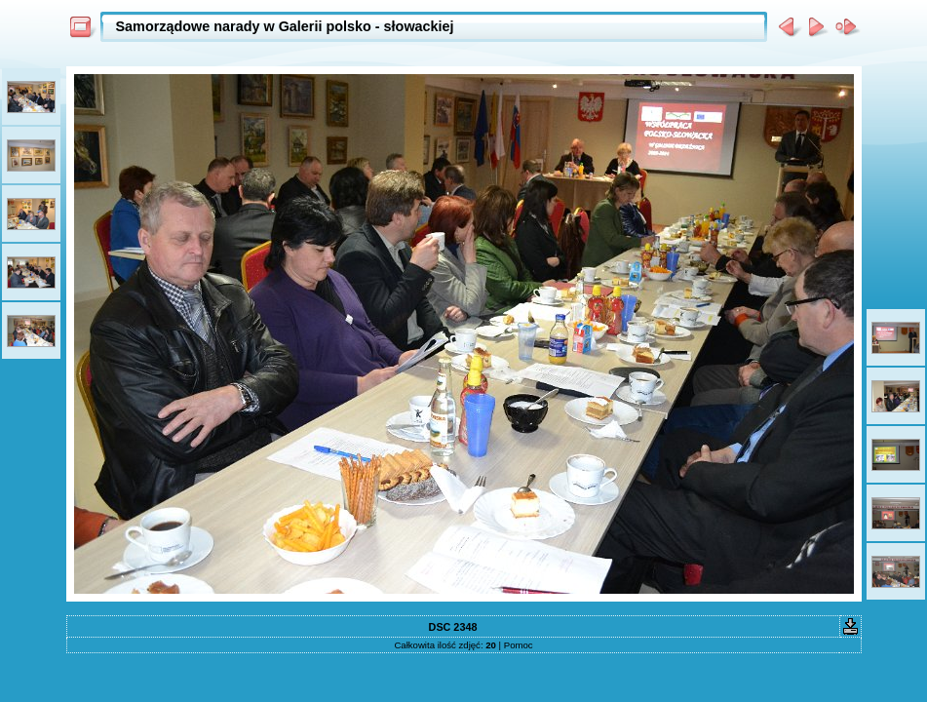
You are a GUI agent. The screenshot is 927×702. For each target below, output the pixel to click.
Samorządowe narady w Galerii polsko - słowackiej (285, 26)
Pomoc (518, 645)
